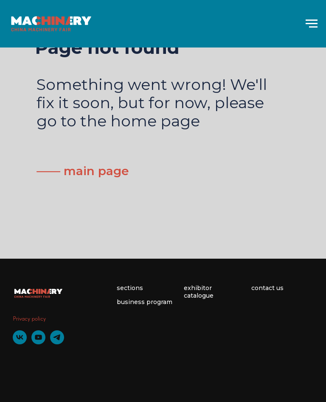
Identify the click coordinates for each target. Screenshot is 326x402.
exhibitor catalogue (199, 291)
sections (130, 288)
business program (144, 302)
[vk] (20, 342)
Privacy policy (29, 318)
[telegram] (57, 342)
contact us (267, 288)
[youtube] (38, 342)
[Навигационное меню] (312, 24)
